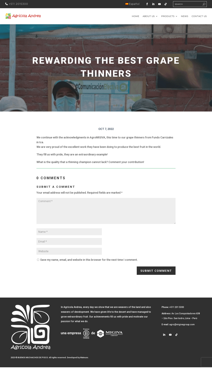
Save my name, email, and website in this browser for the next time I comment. (89, 261)
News (184, 17)
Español (132, 3)
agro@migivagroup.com (182, 326)
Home (135, 17)
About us (149, 17)
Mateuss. (84, 359)
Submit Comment (156, 272)
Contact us (199, 17)
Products (167, 17)
